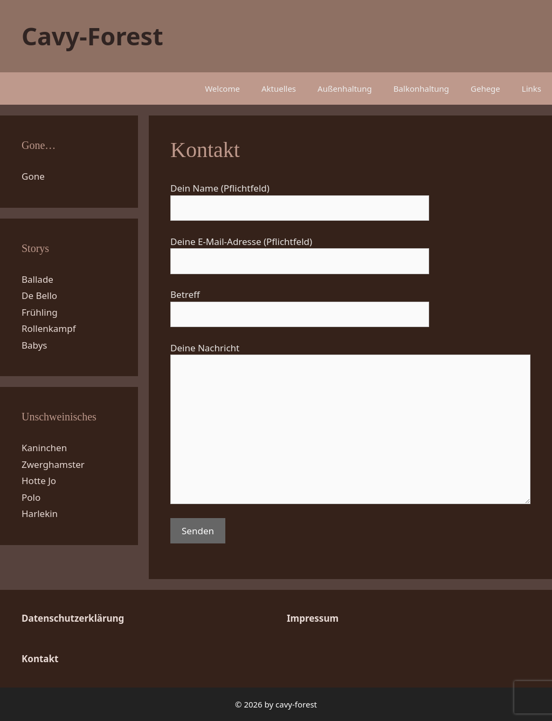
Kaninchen (44, 447)
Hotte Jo (39, 480)
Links (531, 88)
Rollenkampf (49, 328)
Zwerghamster (53, 464)
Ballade (37, 279)
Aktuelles (278, 88)
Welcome (222, 88)
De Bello (39, 295)
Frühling (40, 312)
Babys (34, 345)
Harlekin (40, 513)
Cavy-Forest (92, 35)
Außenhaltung (345, 88)
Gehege (485, 88)
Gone (33, 176)
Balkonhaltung (421, 88)
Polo (31, 497)
